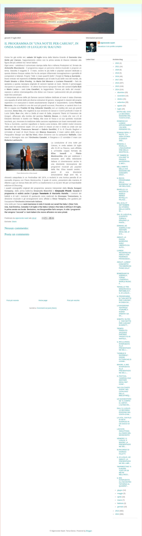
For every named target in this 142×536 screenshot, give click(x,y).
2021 (117, 66)
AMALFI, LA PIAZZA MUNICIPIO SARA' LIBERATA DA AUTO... (123, 242)
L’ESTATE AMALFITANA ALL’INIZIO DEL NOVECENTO (124, 432)
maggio (120, 493)
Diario (14, 222)
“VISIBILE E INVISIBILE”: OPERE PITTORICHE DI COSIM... (124, 357)
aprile (119, 497)
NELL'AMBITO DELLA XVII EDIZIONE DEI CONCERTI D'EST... (123, 171)
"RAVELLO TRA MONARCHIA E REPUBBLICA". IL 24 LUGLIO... (124, 290)
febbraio (120, 503)
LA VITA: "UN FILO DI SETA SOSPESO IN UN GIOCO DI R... (124, 422)
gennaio (120, 507)
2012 (117, 514)
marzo (120, 500)
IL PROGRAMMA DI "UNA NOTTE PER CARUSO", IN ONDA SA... (124, 299)
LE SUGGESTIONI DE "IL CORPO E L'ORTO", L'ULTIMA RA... (124, 402)
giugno (120, 490)
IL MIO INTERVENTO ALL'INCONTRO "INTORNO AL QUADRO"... (124, 482)
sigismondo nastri (107, 43)
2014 (117, 89)
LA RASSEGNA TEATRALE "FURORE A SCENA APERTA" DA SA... (123, 311)
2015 (117, 86)
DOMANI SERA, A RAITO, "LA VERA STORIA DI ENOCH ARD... (124, 137)
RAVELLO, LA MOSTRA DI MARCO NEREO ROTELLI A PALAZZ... (122, 195)
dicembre (121, 92)
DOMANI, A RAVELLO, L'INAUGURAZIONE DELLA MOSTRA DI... (124, 148)
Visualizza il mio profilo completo (110, 46)
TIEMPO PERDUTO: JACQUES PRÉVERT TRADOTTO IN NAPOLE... (123, 333)
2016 (117, 83)
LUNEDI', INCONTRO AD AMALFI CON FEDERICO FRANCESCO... (124, 255)
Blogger (89, 531)
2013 (117, 511)
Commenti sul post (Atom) (47, 308)
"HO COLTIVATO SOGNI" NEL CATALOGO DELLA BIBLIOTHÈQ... (123, 391)
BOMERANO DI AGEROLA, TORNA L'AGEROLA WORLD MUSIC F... (124, 278)
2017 (117, 80)
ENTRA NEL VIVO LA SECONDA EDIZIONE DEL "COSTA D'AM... (124, 115)
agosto (120, 106)
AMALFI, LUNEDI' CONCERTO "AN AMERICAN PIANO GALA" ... (124, 266)
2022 (117, 63)
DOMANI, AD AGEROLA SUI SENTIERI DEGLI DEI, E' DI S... (123, 230)
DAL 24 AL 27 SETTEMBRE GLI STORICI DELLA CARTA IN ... (123, 207)
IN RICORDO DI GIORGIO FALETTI (123, 452)
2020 (117, 70)
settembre (121, 102)
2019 (117, 73)
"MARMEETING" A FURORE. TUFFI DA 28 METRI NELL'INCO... (124, 471)
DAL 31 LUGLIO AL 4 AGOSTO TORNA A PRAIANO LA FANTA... (124, 218)
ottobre (120, 99)
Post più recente (13, 300)
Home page (43, 300)
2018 (117, 76)
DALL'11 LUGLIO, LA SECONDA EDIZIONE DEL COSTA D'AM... (124, 411)
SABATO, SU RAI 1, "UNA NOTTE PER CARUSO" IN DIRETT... (124, 322)
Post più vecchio (73, 300)
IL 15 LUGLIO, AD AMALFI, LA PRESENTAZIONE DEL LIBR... (124, 460)
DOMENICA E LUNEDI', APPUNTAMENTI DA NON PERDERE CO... (124, 125)
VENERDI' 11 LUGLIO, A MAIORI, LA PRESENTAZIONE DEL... (124, 442)
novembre (121, 96)
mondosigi (21, 14)
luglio (119, 109)
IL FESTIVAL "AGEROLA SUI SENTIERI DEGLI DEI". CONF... (124, 380)
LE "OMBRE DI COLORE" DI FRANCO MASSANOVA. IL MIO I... (123, 159)
